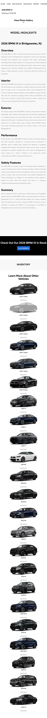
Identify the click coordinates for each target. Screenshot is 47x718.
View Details (23, 300)
